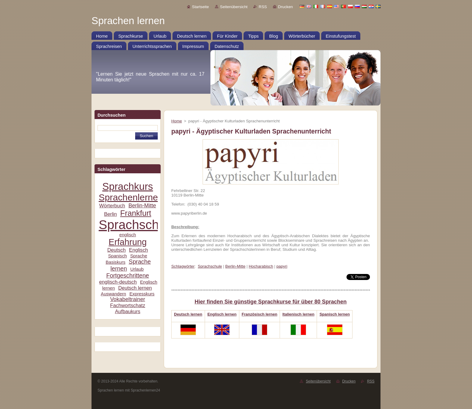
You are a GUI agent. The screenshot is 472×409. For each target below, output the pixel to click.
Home (176, 121)
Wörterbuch (112, 206)
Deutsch (116, 250)
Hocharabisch (261, 266)
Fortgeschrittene (127, 275)
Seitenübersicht (233, 7)
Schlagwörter (182, 266)
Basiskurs (116, 262)
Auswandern (113, 293)
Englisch (138, 250)
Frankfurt (135, 213)
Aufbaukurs (127, 311)
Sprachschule (137, 225)
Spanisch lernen (334, 314)
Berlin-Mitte (142, 206)
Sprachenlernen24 (136, 197)
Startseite (200, 7)
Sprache (138, 255)
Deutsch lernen (135, 288)
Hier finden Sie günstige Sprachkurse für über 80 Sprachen (270, 302)
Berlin (110, 214)
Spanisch (117, 255)
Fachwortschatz (127, 305)
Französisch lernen (259, 314)
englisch (127, 234)
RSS (263, 7)
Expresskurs (141, 293)
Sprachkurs (127, 186)
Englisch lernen (222, 314)
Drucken (285, 7)
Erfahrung (128, 242)
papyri (281, 266)
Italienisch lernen (298, 314)
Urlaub (137, 269)
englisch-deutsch (118, 282)
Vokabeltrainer (127, 299)
